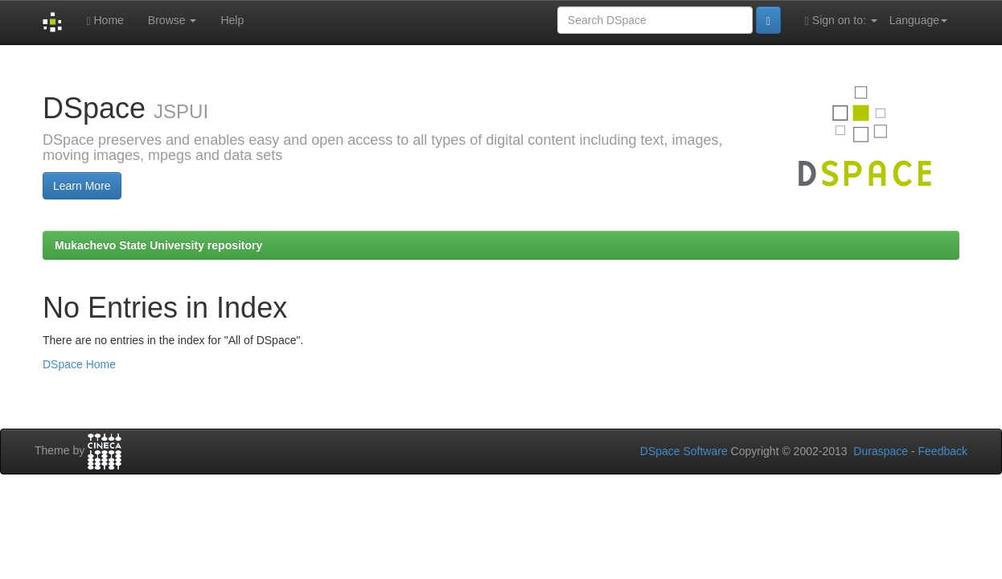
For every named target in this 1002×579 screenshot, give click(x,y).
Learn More (82, 185)
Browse (172, 20)
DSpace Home (79, 364)
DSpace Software (684, 451)
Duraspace (880, 451)
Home (104, 20)
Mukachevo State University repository (158, 245)
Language (918, 20)
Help (232, 20)
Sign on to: (841, 20)
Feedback (942, 451)
